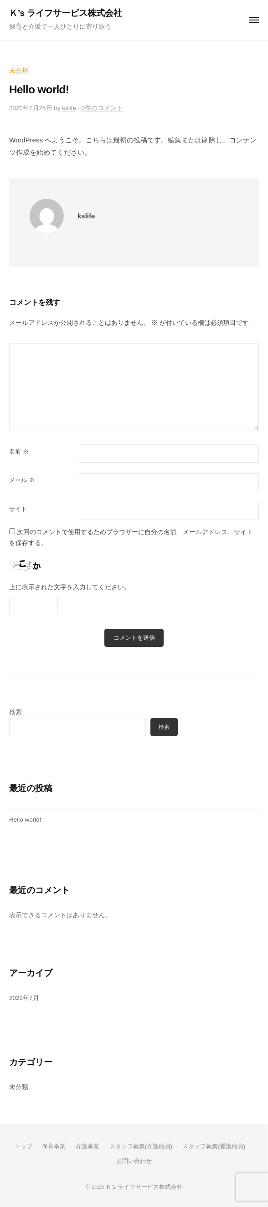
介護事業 (87, 1146)
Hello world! (25, 819)
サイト (18, 508)
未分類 (18, 70)
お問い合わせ (134, 1160)
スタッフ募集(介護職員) (141, 1146)
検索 (15, 712)
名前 (19, 451)
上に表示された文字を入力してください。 (69, 587)
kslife (69, 108)
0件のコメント (102, 108)
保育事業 (54, 1146)
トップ (23, 1146)
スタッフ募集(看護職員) (214, 1146)
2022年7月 (24, 998)
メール (22, 480)
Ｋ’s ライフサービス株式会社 (65, 13)
